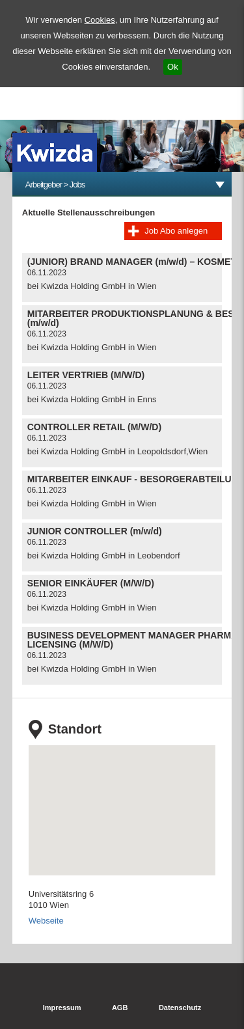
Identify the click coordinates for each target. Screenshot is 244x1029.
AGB (120, 1007)
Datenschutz (180, 1007)
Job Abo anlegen (176, 231)
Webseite (46, 921)
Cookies (100, 20)
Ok (172, 67)
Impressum (62, 1007)
